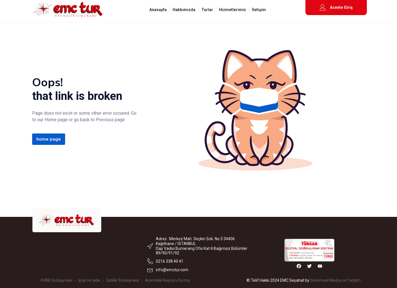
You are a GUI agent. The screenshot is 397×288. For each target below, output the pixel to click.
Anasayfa (158, 9)
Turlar (207, 9)
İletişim (259, 9)
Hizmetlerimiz (232, 9)
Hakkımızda (184, 9)
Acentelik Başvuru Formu (167, 280)
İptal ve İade (89, 280)
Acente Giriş (341, 7)
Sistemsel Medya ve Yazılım (335, 280)
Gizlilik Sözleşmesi (122, 280)
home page (48, 139)
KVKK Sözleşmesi (56, 280)
